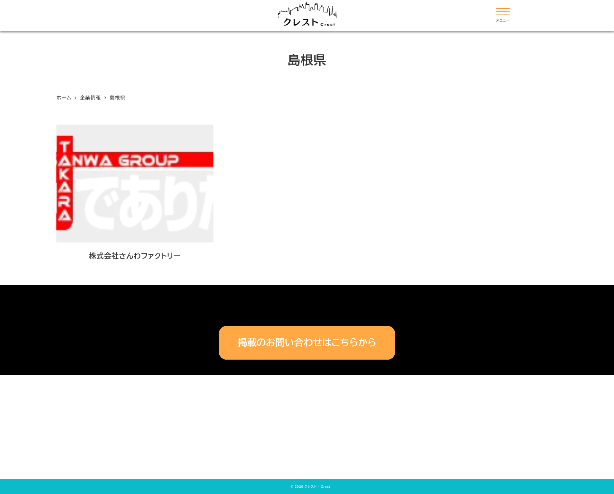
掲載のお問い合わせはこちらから (307, 342)
